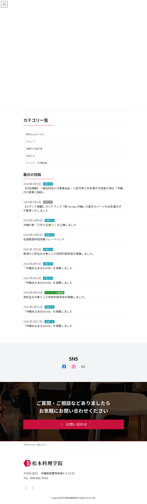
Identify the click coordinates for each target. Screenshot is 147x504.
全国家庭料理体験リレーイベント (44, 239)
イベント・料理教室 (36, 162)
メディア (30, 141)
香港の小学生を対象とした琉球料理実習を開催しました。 (59, 254)
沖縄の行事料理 (34, 148)
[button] (73, 424)
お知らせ (30, 155)
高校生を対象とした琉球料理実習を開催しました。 (55, 297)
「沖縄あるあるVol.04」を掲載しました (47, 268)
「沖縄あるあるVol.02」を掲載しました (47, 311)
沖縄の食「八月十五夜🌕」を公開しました (49, 225)
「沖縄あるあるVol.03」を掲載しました (47, 282)
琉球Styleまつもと (35, 134)
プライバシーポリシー (35, 444)
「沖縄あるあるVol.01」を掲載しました (47, 326)
